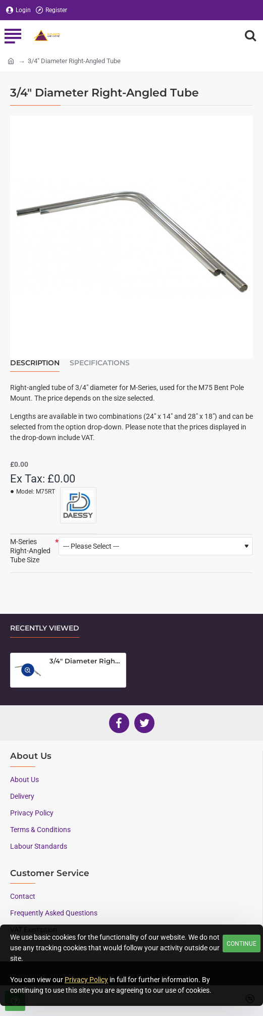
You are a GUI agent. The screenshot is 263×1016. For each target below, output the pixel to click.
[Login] (18, 10)
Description (35, 363)
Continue (241, 943)
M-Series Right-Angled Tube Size (30, 551)
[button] (27, 670)
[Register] (51, 10)
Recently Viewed (44, 628)
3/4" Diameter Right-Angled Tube (86, 661)
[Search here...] (250, 35)
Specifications (100, 363)
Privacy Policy (86, 980)
